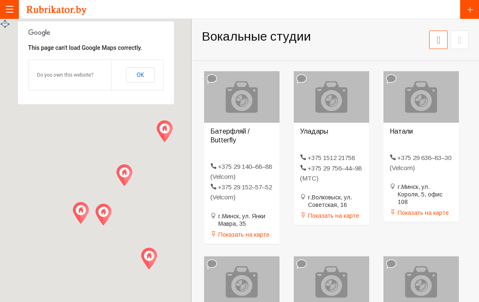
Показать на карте (243, 234)
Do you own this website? (65, 75)
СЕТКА (438, 40)
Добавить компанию (469, 9)
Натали (401, 131)
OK (140, 75)
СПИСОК (459, 40)
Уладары (314, 131)
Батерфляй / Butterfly (229, 136)
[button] (80, 213)
